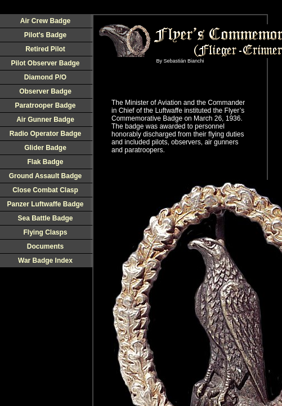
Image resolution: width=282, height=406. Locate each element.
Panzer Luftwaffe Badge (45, 204)
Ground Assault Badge (45, 176)
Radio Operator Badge (45, 134)
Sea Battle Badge (45, 218)
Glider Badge (45, 148)
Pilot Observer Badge (45, 63)
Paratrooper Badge (45, 105)
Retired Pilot (45, 49)
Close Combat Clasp (45, 190)
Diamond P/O (45, 77)
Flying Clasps (45, 232)
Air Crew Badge (45, 21)
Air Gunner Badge (45, 119)
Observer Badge (45, 91)
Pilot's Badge (45, 35)
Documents (45, 246)
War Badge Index (45, 260)
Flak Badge (45, 162)
